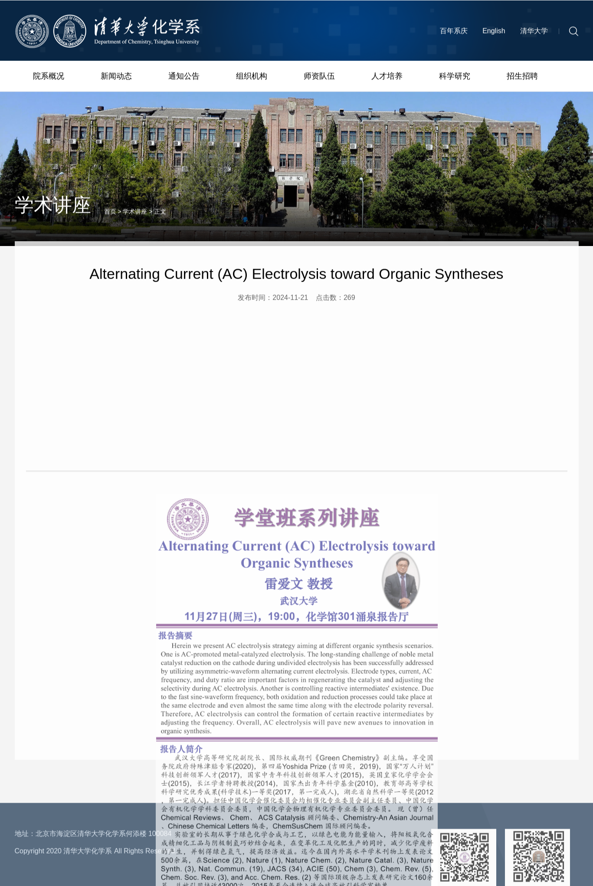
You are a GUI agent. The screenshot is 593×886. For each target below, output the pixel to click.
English (493, 33)
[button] (574, 33)
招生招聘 (522, 77)
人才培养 (387, 77)
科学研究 (454, 77)
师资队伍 (319, 77)
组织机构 (251, 77)
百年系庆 (454, 33)
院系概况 (48, 77)
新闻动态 (116, 77)
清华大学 (534, 33)
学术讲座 (135, 217)
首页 (110, 217)
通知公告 (184, 77)
